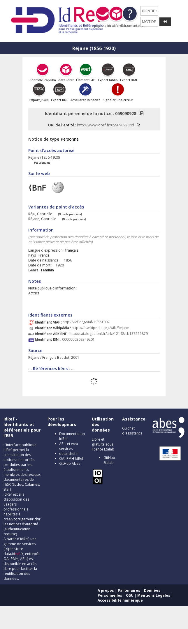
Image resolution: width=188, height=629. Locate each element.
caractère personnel (108, 236)
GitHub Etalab (109, 460)
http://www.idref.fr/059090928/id (105, 125)
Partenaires (129, 590)
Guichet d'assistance (132, 431)
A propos (106, 590)
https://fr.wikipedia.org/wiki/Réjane (100, 328)
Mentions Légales (153, 595)
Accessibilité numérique (120, 600)
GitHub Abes (69, 463)
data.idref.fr (69, 453)
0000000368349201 (78, 339)
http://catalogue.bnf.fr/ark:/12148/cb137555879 (108, 333)
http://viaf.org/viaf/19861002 (86, 322)
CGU (129, 595)
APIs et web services (68, 446)
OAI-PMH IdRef (71, 458)
